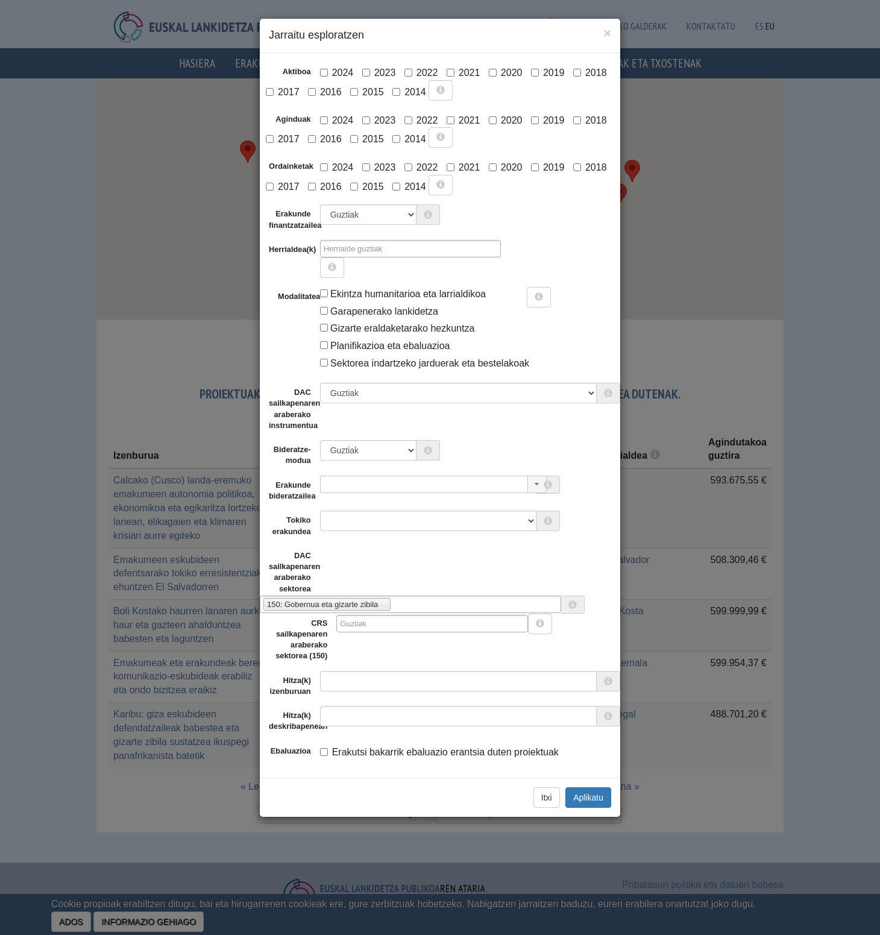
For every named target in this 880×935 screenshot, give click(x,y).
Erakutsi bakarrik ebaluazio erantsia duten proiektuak (439, 752)
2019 (548, 73)
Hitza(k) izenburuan (289, 686)
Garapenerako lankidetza (379, 311)
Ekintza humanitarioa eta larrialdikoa (403, 294)
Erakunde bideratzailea (292, 490)
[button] (537, 484)
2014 (409, 92)
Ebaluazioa (291, 750)
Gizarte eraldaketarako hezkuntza (397, 328)
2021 (463, 73)
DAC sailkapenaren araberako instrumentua (294, 409)
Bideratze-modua (292, 455)
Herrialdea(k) (292, 249)
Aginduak (292, 119)
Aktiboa (297, 71)
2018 (590, 73)
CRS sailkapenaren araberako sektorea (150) (301, 640)
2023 (379, 73)
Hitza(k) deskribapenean (294, 721)
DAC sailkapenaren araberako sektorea (290, 572)
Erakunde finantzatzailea (294, 219)
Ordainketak (291, 166)
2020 (506, 73)
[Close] (607, 33)
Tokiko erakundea (291, 525)
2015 (367, 92)
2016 (325, 92)
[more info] (441, 90)
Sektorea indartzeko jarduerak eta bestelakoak (424, 363)
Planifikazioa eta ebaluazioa (385, 346)
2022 (421, 73)
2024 (337, 73)
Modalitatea (282, 296)
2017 (283, 92)
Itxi (546, 797)
